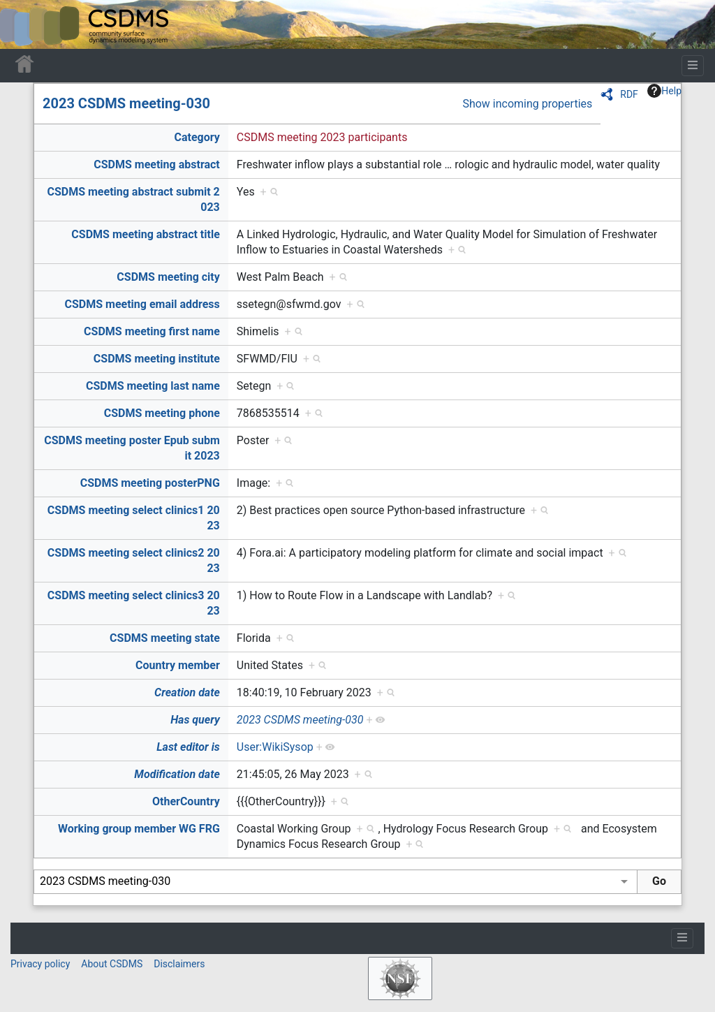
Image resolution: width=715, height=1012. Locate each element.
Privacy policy (40, 963)
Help (664, 91)
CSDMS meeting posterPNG (150, 483)
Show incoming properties (527, 103)
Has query (195, 719)
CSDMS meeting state (165, 638)
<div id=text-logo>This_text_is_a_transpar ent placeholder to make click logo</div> (22, 24)
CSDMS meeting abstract (157, 164)
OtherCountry (186, 801)
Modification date (176, 774)
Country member (177, 665)
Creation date (187, 692)
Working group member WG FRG (139, 828)
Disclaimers (179, 963)
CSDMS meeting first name (152, 331)
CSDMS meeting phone (162, 413)
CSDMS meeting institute (157, 358)
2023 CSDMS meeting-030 (126, 103)
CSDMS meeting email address (141, 304)
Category (196, 137)
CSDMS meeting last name (153, 386)
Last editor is (188, 747)
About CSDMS (111, 963)
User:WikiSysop (275, 747)
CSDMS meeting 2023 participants (322, 137)
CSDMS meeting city (168, 277)
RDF (629, 94)
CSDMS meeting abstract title (145, 234)
